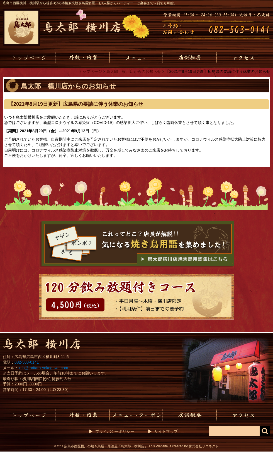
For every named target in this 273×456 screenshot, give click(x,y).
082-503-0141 (26, 362)
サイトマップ (166, 431)
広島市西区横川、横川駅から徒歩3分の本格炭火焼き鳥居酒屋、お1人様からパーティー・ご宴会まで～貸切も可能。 (90, 3)
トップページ (90, 71)
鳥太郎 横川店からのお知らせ (133, 71)
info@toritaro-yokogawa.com (43, 368)
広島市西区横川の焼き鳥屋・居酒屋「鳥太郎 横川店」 (106, 446)
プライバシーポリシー (114, 431)
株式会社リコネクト (204, 446)
